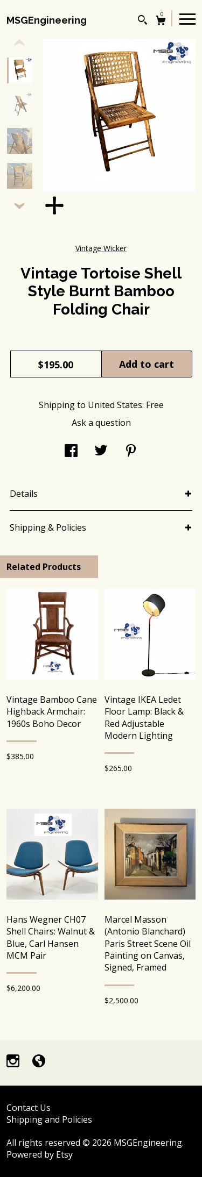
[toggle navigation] (187, 18)
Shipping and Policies (49, 1119)
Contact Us (28, 1108)
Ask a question (101, 423)
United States (115, 405)
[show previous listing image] (19, 43)
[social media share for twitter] (101, 452)
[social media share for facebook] (71, 452)
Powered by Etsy (39, 1154)
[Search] (142, 21)
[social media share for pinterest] (130, 452)
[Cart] (161, 21)
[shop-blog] (38, 1062)
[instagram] (14, 1062)
